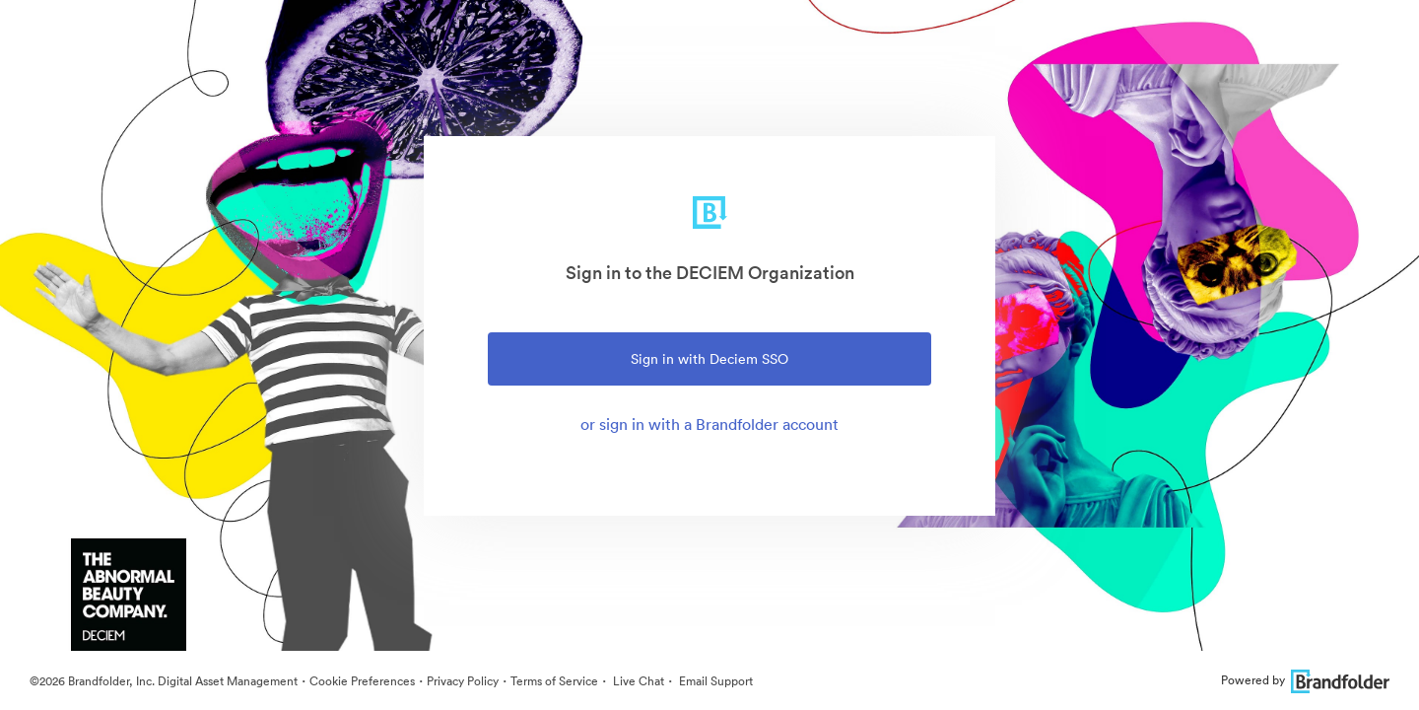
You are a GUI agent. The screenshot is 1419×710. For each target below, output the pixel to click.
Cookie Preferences (362, 681)
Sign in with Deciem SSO (709, 359)
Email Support (714, 681)
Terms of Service (554, 681)
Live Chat (637, 681)
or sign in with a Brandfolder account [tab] (709, 424)
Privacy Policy (463, 681)
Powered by (1305, 680)
